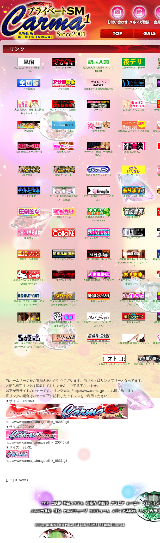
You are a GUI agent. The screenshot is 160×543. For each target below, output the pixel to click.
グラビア (117, 503)
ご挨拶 (56, 503)
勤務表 (103, 503)
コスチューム (99, 511)
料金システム (73, 503)
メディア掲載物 (124, 511)
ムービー (133, 503)
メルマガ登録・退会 (45, 511)
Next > (24, 480)
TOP (45, 503)
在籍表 (91, 503)
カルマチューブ (75, 511)
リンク (143, 511)
